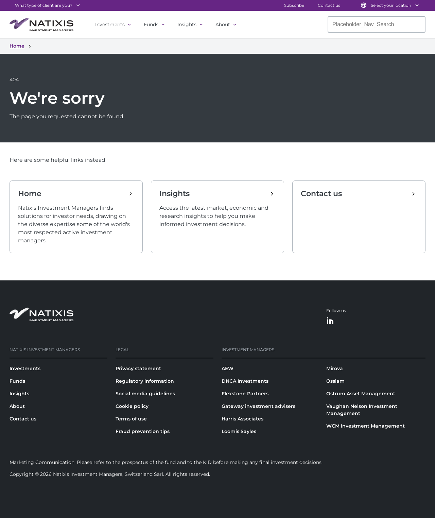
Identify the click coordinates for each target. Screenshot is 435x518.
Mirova (334, 368)
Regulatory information (145, 381)
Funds (151, 24)
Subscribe (294, 5)
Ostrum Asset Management (360, 394)
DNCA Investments (245, 381)
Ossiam (335, 381)
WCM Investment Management (365, 426)
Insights (186, 24)
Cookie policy (132, 406)
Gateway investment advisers (258, 406)
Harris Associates (242, 419)
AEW (227, 368)
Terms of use (131, 419)
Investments (110, 24)
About (222, 24)
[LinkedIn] (330, 321)
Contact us (329, 5)
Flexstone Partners (245, 394)
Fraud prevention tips (143, 431)
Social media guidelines (145, 394)
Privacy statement (138, 368)
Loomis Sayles (239, 431)
